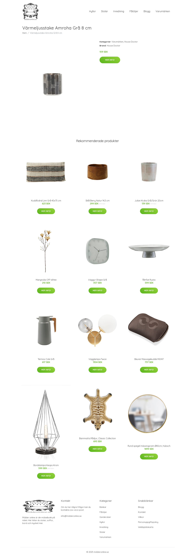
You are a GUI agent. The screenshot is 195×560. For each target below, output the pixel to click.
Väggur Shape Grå (97, 283)
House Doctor (131, 45)
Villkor (141, 520)
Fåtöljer (133, 13)
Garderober (105, 520)
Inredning (118, 13)
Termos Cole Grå (46, 362)
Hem (24, 36)
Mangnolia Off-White (46, 283)
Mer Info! (110, 63)
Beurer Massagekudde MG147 (149, 362)
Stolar (104, 13)
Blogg (147, 13)
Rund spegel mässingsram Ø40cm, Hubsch (149, 449)
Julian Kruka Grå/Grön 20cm (149, 204)
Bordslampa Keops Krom (46, 468)
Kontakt (142, 515)
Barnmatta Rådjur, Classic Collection (97, 442)
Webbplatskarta (145, 530)
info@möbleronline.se (71, 519)
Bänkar (103, 510)
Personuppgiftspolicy (148, 525)
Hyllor (92, 13)
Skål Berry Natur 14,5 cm (98, 204)
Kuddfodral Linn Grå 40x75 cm (46, 204)
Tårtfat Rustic (149, 283)
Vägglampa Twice (97, 362)
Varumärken (163, 13)
